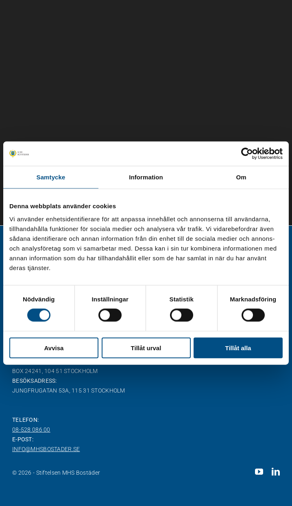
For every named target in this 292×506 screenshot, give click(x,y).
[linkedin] (276, 472)
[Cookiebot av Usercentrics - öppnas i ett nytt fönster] (247, 154)
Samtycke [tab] (51, 177)
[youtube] (259, 472)
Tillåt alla (238, 347)
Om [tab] (241, 177)
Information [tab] (146, 177)
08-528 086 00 (31, 429)
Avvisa (54, 347)
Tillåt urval (146, 347)
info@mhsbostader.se (46, 449)
